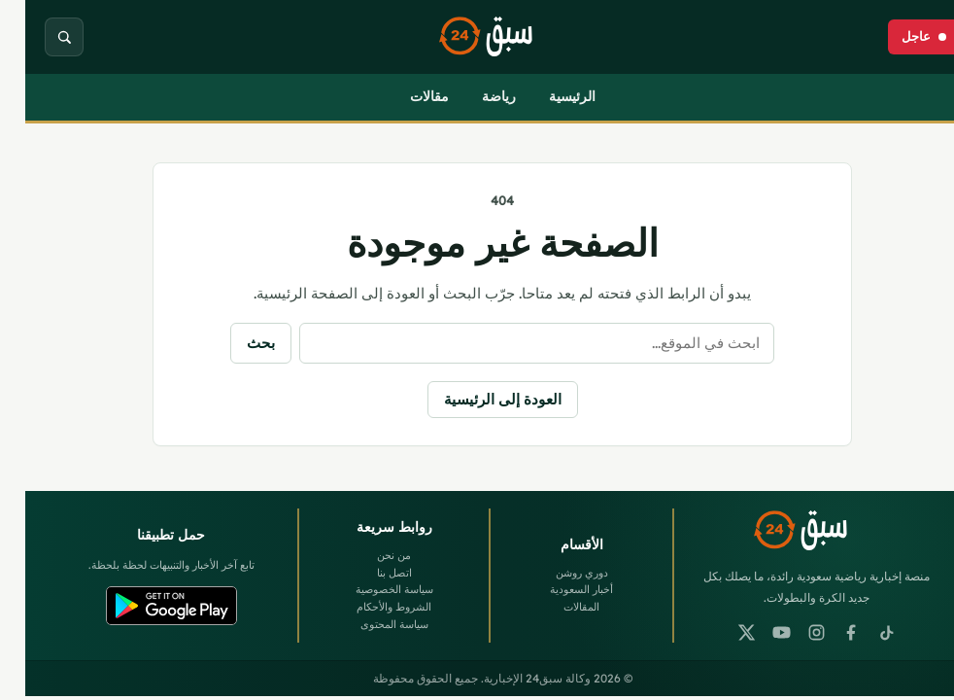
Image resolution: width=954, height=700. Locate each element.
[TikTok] (861, 632)
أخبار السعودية (556, 589)
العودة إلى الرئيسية (477, 399)
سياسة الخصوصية (369, 589)
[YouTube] (756, 632)
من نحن (369, 555)
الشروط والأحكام (368, 606)
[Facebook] (826, 632)
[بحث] (38, 37)
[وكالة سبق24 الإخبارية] (477, 37)
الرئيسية (547, 96)
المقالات (556, 606)
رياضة (474, 96)
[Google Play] (146, 605)
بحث (235, 342)
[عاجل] (899, 36)
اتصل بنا (369, 572)
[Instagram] (791, 632)
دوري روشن (556, 572)
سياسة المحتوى (369, 624)
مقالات (404, 96)
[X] (722, 632)
